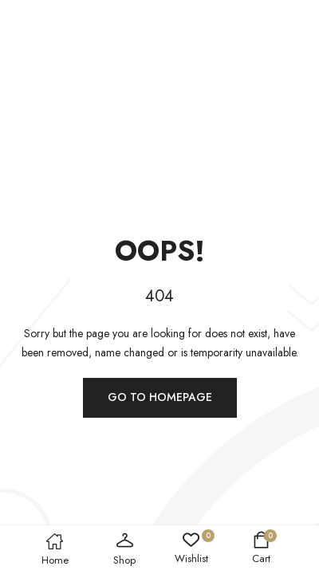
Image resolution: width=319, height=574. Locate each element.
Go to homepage (160, 397)
